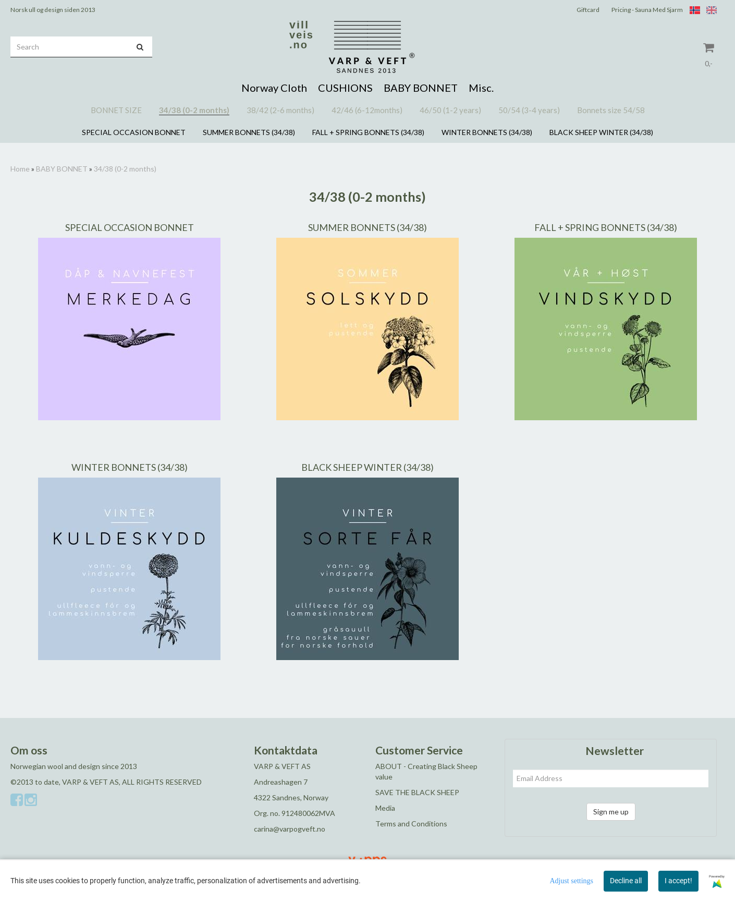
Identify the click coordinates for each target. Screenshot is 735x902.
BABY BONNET (62, 168)
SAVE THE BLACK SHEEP (417, 792)
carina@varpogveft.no (289, 828)
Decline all (626, 880)
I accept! (678, 880)
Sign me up (611, 811)
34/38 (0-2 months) (125, 168)
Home (20, 168)
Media (385, 807)
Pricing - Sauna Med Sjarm (647, 10)
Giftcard (588, 10)
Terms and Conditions (411, 823)
